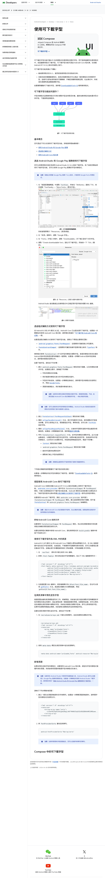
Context (46, 443)
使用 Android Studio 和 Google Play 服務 (53, 148)
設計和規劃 (39, 2)
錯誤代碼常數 (74, 431)
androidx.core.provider (48, 488)
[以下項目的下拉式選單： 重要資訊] (30, 2)
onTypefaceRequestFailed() (54, 429)
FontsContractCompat (47, 347)
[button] (12, 18)
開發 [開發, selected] (52, 2)
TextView (92, 423)
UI (28, 10)
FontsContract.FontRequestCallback (57, 416)
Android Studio (95, 2)
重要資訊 (24, 2)
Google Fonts (54, 383)
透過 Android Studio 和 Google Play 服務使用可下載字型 (72, 681)
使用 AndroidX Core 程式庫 (48, 155)
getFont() (45, 587)
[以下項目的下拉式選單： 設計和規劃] (45, 2)
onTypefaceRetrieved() (52, 420)
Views (34, 10)
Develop (6, 10)
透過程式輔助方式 (44, 151)
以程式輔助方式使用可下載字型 (68, 493)
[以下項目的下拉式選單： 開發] (56, 2)
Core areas (18, 10)
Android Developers (40, 22)
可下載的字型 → (44, 51)
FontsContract (40, 502)
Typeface (91, 347)
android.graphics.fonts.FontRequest (54, 344)
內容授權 (55, 762)
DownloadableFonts (68, 86)
